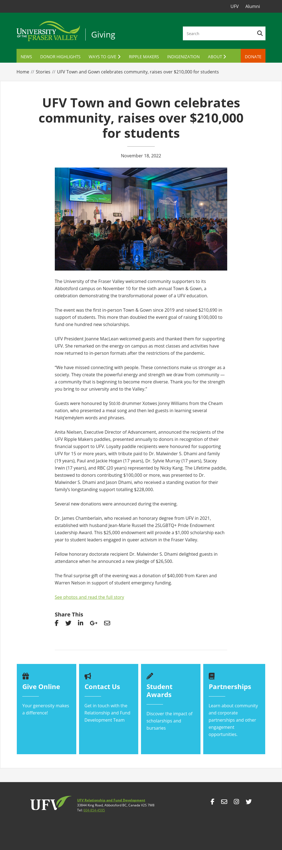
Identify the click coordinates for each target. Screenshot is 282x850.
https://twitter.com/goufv (249, 803)
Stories (43, 72)
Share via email (107, 624)
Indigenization (183, 56)
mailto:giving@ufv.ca (224, 803)
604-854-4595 (94, 810)
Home (23, 72)
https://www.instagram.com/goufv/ (236, 803)
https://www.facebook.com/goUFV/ (213, 803)
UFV (235, 6)
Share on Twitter (68, 624)
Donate (253, 56)
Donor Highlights (60, 56)
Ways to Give (102, 56)
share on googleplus (93, 624)
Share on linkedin (80, 624)
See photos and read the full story (89, 597)
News (26, 56)
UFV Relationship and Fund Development (111, 800)
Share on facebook (57, 624)
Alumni (252, 6)
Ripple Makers (144, 56)
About (215, 56)
